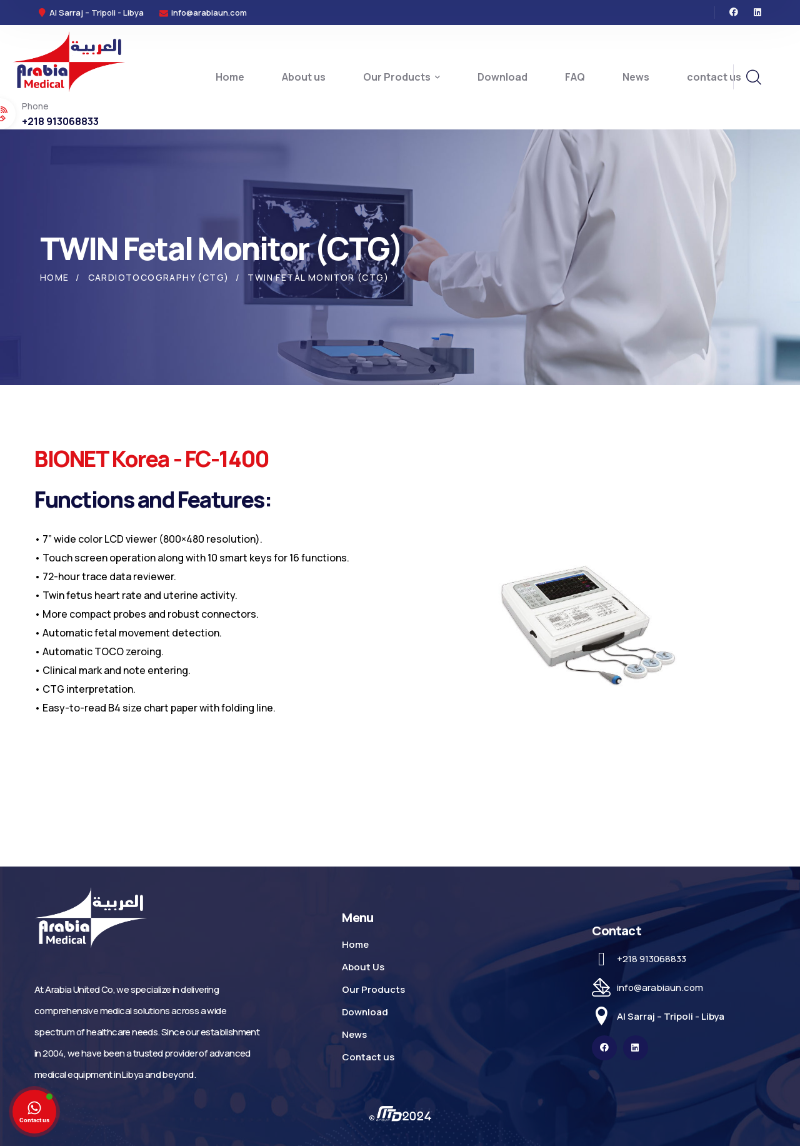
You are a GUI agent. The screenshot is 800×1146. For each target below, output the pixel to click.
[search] (753, 77)
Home (54, 277)
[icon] (733, 12)
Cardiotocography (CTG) (158, 277)
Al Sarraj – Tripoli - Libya (670, 1016)
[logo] (68, 61)
